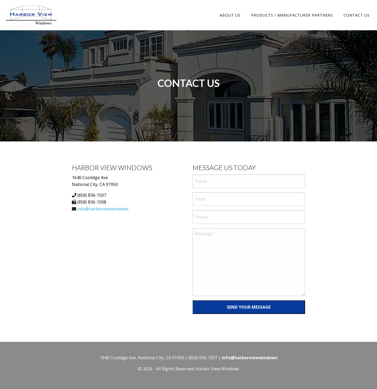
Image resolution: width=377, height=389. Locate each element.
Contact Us (357, 15)
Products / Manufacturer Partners (292, 15)
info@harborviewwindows (103, 209)
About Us (230, 15)
